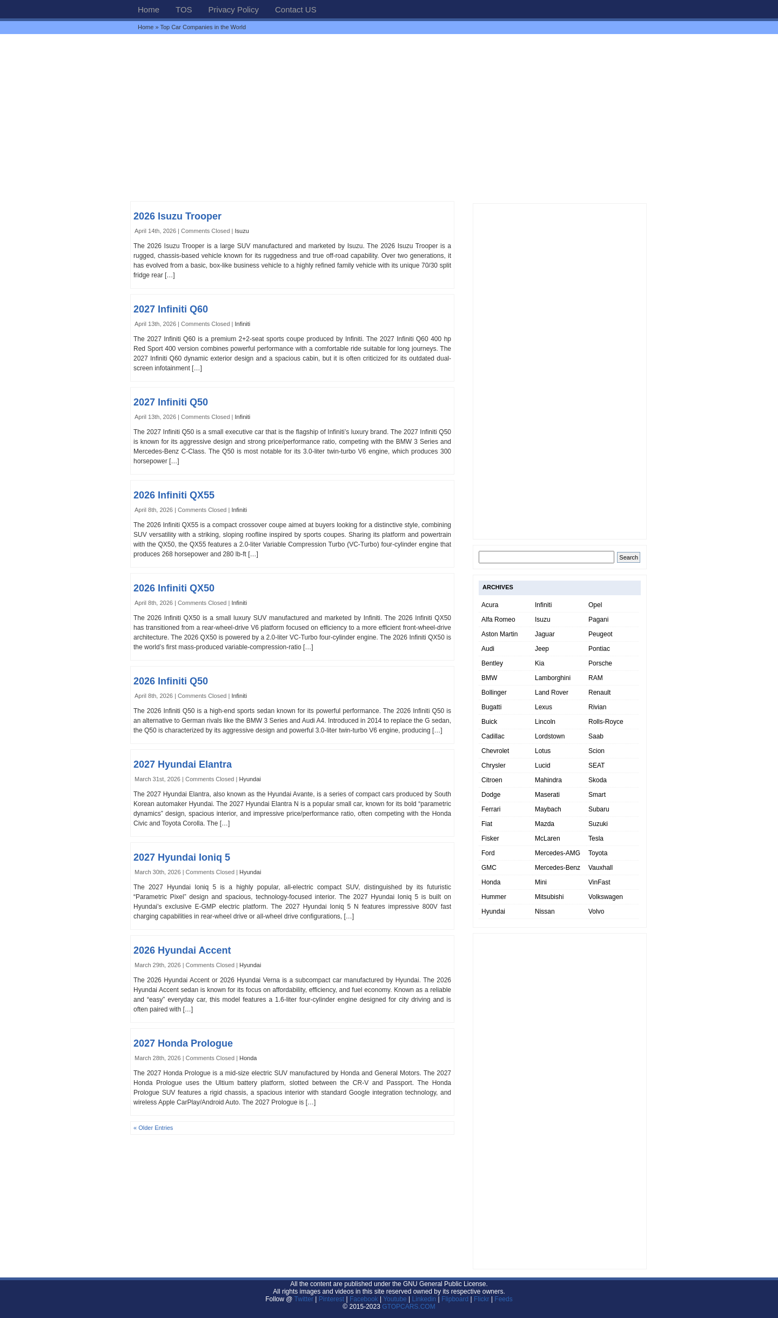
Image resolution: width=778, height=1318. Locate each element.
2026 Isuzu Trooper (177, 216)
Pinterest (331, 1299)
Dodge (490, 794)
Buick (489, 721)
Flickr (481, 1299)
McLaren (547, 838)
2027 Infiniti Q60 (170, 309)
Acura (489, 605)
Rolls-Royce (605, 721)
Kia (539, 663)
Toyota (597, 853)
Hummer (493, 897)
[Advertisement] (389, 117)
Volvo (596, 911)
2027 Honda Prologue (183, 1043)
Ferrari (490, 809)
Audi (487, 649)
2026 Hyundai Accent (182, 950)
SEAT (596, 765)
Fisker (490, 838)
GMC (489, 867)
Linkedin (424, 1299)
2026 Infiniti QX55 (173, 495)
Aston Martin (499, 634)
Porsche (600, 663)
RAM (595, 678)
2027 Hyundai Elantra (182, 764)
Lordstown (550, 736)
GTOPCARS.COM (408, 1306)
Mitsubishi (549, 897)
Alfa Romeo (498, 619)
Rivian (597, 707)
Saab (595, 736)
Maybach (548, 809)
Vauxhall (600, 867)
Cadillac (493, 736)
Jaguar (545, 634)
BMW (489, 678)
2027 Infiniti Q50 (170, 402)
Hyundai (249, 779)
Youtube (395, 1299)
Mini (541, 882)
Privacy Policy (234, 9)
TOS (184, 9)
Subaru (598, 809)
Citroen (491, 780)
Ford (488, 853)
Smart (597, 794)
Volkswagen (605, 897)
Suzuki (598, 824)
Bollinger (494, 692)
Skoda (597, 780)
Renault (599, 692)
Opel (595, 605)
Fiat (486, 824)
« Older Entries (153, 1127)
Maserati (547, 794)
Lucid (543, 765)
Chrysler (493, 765)
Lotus (543, 751)
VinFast (599, 882)
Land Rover (551, 692)
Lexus (543, 707)
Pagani (598, 619)
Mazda (544, 824)
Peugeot (600, 634)
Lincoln (545, 721)
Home (148, 9)
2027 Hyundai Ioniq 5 (181, 857)
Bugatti (491, 707)
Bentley (492, 663)
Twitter (305, 1299)
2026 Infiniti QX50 (173, 588)
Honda (248, 1058)
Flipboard (454, 1299)
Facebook (364, 1299)
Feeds (503, 1299)
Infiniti (243, 324)
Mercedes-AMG (557, 853)
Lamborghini (553, 678)
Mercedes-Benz (557, 867)
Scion (596, 751)
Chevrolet (495, 751)
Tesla (595, 838)
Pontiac (599, 649)
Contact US (296, 9)
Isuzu (242, 231)
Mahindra (548, 780)
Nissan (545, 911)
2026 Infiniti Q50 (170, 681)
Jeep (542, 649)
